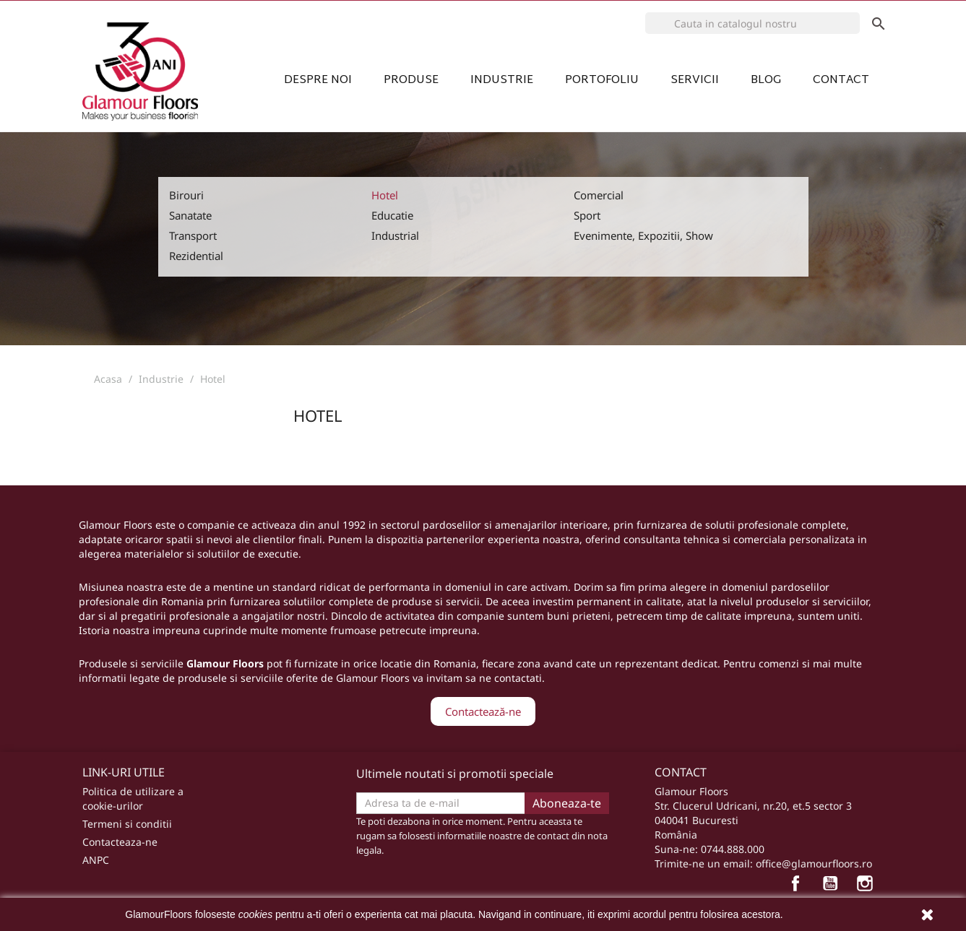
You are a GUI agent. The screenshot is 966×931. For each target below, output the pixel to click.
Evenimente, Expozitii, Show (643, 235)
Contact (841, 79)
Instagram (868, 886)
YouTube (833, 886)
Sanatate (190, 215)
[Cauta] (753, 23)
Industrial (395, 235)
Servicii (694, 79)
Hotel (384, 195)
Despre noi (318, 79)
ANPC (95, 860)
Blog (766, 79)
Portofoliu (602, 79)
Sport (587, 215)
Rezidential (196, 255)
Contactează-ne (483, 711)
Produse (411, 79)
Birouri (186, 195)
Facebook (799, 886)
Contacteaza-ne (120, 842)
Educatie (392, 215)
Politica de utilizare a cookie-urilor (133, 798)
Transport (193, 235)
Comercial (599, 195)
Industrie (501, 79)
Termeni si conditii (127, 824)
